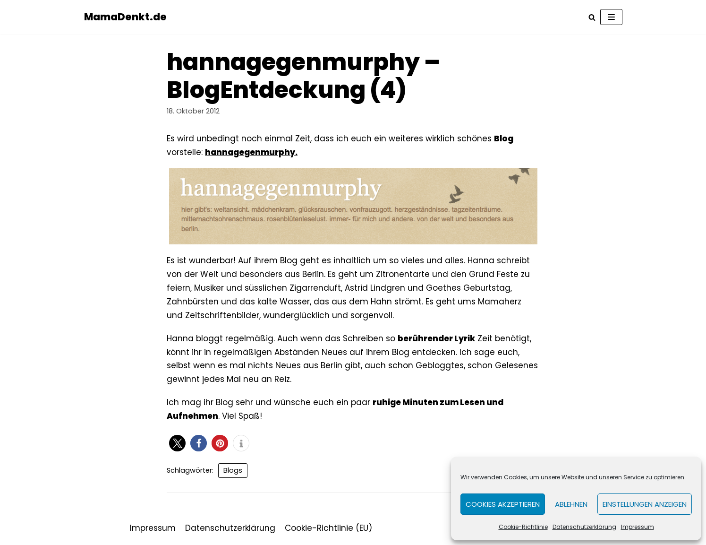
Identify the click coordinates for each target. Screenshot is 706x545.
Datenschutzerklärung (584, 527)
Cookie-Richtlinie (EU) (328, 528)
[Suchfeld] (591, 17)
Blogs (232, 470)
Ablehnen (571, 504)
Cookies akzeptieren (503, 504)
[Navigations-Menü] (611, 17)
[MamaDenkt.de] (125, 17)
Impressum (637, 527)
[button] (177, 443)
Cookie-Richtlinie (523, 527)
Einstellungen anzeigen (645, 504)
